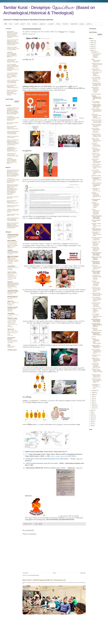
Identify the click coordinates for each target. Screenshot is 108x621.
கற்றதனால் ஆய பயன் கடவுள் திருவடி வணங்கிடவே (97, 238)
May (93, 400)
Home (5, 24)
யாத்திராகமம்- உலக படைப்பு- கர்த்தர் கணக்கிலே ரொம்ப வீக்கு (12, 60)
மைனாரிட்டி (89, 24)
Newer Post (25, 573)
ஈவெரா (28, 24)
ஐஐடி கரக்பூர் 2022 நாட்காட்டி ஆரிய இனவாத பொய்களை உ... (96, 79)
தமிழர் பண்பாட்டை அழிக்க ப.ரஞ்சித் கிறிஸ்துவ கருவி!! (96, 135)
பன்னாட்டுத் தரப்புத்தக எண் (58, 456)
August (93, 394)
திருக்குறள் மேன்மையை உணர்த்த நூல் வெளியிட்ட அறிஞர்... (95, 205)
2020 (92, 410)
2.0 (26, 453)
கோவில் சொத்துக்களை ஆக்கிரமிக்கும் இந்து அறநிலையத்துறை (96, 341)
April (93, 402)
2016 (92, 418)
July (93, 396)
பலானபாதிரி (51, 24)
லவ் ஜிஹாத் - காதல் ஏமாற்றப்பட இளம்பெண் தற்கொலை (96, 243)
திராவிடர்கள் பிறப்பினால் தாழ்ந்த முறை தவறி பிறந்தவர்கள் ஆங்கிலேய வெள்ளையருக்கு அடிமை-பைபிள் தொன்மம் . (13, 42)
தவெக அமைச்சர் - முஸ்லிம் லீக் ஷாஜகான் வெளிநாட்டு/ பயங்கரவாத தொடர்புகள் (44, 580)
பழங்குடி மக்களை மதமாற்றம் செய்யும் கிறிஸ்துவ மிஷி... (97, 294)
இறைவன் (82, 24)
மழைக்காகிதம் (11, 313)
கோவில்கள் (65, 24)
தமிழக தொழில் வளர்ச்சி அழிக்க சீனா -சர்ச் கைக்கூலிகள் (96, 130)
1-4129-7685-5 (71, 456)
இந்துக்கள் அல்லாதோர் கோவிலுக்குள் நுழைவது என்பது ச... (96, 195)
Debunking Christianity (13, 234)
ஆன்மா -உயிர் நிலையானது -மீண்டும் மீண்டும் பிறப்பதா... (96, 140)
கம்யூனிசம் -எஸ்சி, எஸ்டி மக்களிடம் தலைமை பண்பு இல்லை (96, 289)
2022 (92, 48)
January (94, 407)
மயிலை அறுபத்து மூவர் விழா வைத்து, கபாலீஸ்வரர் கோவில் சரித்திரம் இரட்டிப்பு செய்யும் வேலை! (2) (12, 276)
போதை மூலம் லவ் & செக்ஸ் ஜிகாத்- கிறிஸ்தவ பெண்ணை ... (96, 55)
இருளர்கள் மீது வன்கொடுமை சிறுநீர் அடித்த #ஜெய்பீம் (95, 249)
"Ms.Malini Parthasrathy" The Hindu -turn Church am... (96, 97)
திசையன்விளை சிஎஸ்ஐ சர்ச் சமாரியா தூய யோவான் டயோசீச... (95, 90)
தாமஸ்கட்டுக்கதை (12, 272)
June (93, 398)
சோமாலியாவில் (36, 179)
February (94, 405)
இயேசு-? (23, 24)
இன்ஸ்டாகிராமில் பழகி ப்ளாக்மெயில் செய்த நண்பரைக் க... (97, 110)
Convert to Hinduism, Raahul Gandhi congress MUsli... (96, 272)
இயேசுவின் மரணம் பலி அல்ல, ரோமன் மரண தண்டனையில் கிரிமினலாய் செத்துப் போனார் (12, 92)
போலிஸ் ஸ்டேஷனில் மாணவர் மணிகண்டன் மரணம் (97, 310)
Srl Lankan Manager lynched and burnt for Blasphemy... (97, 325)
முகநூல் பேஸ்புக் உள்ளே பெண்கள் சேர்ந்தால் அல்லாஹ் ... (97, 371)
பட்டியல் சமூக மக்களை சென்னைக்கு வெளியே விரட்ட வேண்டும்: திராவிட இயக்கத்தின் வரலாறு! (12, 75)
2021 (92, 50)
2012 (92, 425)
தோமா (10, 24)
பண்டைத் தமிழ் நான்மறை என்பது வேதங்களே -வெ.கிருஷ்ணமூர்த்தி (13, 81)
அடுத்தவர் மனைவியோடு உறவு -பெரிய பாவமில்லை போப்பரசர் (96, 283)
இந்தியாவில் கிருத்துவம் (13, 256)
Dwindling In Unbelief (13, 307)
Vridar (9, 345)
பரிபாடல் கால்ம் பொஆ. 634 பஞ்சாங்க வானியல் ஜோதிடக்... (97, 315)
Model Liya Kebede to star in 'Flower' (55, 468)
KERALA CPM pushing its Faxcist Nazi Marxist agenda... (97, 217)
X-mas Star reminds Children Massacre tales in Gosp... (96, 106)
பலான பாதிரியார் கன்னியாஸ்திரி (96, 102)
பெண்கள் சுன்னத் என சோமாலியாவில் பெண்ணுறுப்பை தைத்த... (97, 184)
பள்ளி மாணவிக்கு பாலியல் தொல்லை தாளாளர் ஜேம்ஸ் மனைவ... (96, 299)
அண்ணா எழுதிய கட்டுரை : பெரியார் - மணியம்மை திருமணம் (13, 210)
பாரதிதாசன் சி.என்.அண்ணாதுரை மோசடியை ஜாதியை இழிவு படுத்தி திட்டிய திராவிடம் (12, 55)
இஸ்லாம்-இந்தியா (12, 240)
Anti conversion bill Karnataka (96, 200)
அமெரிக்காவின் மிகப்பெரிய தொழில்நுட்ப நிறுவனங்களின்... (96, 365)
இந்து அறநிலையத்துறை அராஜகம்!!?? (96, 60)
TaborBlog (10, 250)
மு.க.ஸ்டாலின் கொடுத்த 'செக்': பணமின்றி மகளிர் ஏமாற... (96, 172)
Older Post (83, 573)
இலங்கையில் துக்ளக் (96, 94)
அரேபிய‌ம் (58, 24)
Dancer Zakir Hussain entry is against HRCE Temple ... (96, 254)
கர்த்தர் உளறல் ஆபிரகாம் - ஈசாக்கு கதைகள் (13, 137)
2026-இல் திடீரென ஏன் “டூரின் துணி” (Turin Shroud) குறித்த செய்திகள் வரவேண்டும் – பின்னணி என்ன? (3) (13, 260)
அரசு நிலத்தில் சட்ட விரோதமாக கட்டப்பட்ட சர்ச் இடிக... (96, 386)
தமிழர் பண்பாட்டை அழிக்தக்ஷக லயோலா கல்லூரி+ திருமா (96, 233)
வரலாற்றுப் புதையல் (12, 349)
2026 (92, 40)
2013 (92, 423)
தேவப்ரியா (10, 281)
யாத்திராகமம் (42, 24)
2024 (92, 44)
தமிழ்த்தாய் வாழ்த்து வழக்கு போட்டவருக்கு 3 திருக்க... (96, 225)
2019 (92, 412)
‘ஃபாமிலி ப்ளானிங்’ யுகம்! (13, 314)
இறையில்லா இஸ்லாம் (13, 296)
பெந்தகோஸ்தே (73, 24)
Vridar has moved (11, 346)
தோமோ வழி (11, 329)
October (94, 392)
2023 (92, 46)
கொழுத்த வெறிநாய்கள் (12, 297)
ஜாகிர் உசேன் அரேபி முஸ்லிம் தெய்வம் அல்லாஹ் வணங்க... (97, 121)
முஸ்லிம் (94, 336)
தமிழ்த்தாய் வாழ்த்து (96, 175)
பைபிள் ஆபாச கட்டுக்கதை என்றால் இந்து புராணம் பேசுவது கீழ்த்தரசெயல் (13, 118)
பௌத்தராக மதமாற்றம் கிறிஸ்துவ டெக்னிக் (97, 329)
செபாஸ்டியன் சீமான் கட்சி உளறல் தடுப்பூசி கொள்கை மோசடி (96, 166)
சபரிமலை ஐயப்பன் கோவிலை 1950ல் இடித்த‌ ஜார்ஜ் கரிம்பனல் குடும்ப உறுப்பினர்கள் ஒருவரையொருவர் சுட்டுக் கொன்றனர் (13, 67)
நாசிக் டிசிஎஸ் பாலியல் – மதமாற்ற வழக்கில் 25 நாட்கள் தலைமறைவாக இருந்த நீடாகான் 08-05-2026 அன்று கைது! (13, 244)
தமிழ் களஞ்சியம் (11, 266)
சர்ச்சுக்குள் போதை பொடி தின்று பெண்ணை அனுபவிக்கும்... (96, 304)
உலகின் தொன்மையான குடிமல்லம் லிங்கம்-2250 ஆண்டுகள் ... (96, 212)
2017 (92, 416)
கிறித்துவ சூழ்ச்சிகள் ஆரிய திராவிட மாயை (13, 215)
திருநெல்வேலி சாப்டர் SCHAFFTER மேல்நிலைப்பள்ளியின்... (97, 179)
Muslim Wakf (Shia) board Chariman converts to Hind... (96, 320)
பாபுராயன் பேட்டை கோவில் (96, 355)
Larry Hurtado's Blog (12, 290)
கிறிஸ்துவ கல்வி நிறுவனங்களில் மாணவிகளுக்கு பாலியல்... (96, 360)
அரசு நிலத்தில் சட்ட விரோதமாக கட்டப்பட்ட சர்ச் (96, 189)
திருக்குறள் (34, 24)
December (94, 52)
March (93, 404)
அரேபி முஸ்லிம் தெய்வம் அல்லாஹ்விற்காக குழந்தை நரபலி (96, 161)
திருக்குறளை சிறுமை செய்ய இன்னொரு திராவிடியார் (96, 125)
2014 (92, 421)
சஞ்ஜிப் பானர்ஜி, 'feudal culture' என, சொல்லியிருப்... (96, 346)
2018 (92, 414)
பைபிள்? (17, 24)
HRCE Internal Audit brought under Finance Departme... (97, 333)
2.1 (28, 453)
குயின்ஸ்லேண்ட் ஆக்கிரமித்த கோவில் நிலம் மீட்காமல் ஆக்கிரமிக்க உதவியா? (12, 149)
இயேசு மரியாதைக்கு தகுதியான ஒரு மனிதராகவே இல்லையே (12, 86)
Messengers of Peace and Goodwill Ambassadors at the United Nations (47, 458)
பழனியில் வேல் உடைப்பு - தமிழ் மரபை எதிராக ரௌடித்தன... (96, 155)
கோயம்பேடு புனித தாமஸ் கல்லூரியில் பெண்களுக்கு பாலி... (96, 380)
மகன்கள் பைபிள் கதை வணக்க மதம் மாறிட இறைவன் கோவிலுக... (97, 65)
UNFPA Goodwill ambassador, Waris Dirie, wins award (42, 463)
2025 (92, 42)
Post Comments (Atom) (34, 575)
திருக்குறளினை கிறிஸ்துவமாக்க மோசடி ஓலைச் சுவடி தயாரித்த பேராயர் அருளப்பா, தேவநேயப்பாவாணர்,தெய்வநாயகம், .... (12, 34)
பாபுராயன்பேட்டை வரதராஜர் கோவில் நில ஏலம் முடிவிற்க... (96, 277)
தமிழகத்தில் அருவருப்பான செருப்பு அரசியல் (96, 145)
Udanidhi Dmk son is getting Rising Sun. (96, 229)
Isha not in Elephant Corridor (96, 221)
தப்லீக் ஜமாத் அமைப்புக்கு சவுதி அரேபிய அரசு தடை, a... (96, 267)
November (94, 390)
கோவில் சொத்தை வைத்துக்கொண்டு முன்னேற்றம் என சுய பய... (96, 351)
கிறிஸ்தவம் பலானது (12, 318)
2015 (92, 419)
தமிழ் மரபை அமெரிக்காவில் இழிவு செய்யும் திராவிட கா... (96, 149)
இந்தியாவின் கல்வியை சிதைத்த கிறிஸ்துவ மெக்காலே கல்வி (96, 116)
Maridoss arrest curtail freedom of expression (96, 258)
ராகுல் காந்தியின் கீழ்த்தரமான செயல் (97, 69)
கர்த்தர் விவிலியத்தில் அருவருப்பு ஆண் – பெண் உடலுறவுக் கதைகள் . (13, 48)
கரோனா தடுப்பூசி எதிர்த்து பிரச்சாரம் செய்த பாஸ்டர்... (96, 376)
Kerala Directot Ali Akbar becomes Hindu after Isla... (96, 262)
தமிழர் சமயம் (11, 301)
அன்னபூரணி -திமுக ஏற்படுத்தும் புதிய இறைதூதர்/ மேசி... (96, 84)
